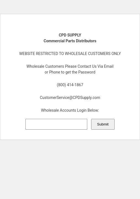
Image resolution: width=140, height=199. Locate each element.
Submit (103, 124)
